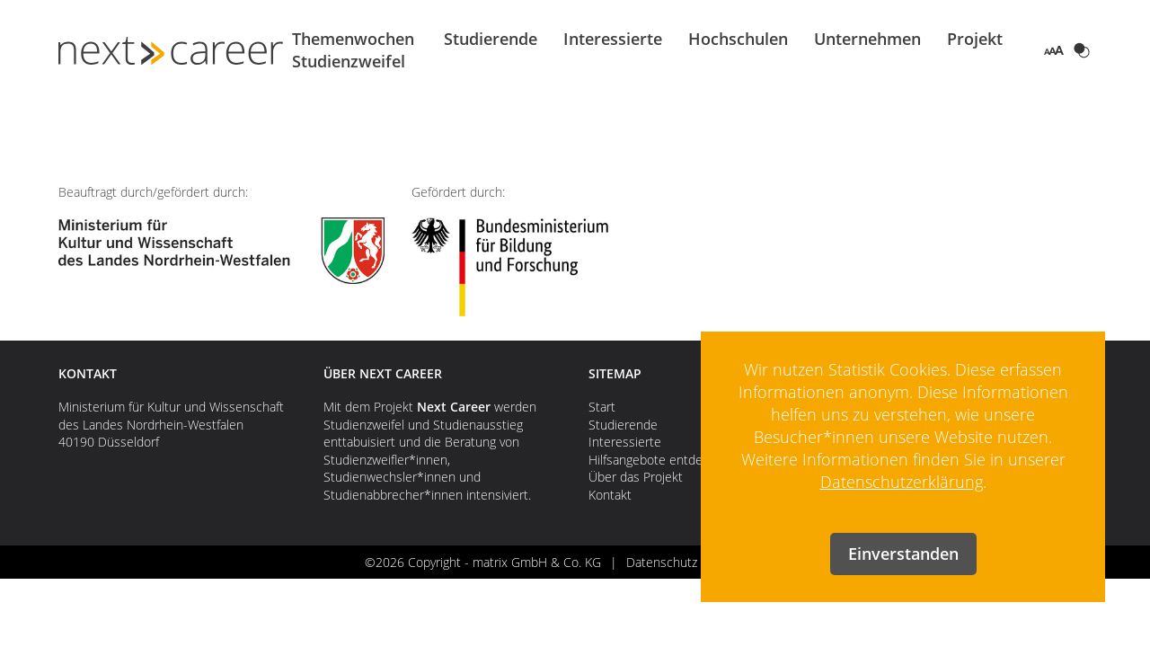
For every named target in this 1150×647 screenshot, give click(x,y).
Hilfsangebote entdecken (659, 459)
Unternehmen (867, 38)
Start (601, 406)
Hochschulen (738, 38)
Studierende (490, 38)
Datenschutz (661, 562)
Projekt (975, 38)
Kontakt (610, 494)
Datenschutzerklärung (901, 481)
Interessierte (612, 38)
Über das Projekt (635, 476)
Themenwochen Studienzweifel (353, 50)
